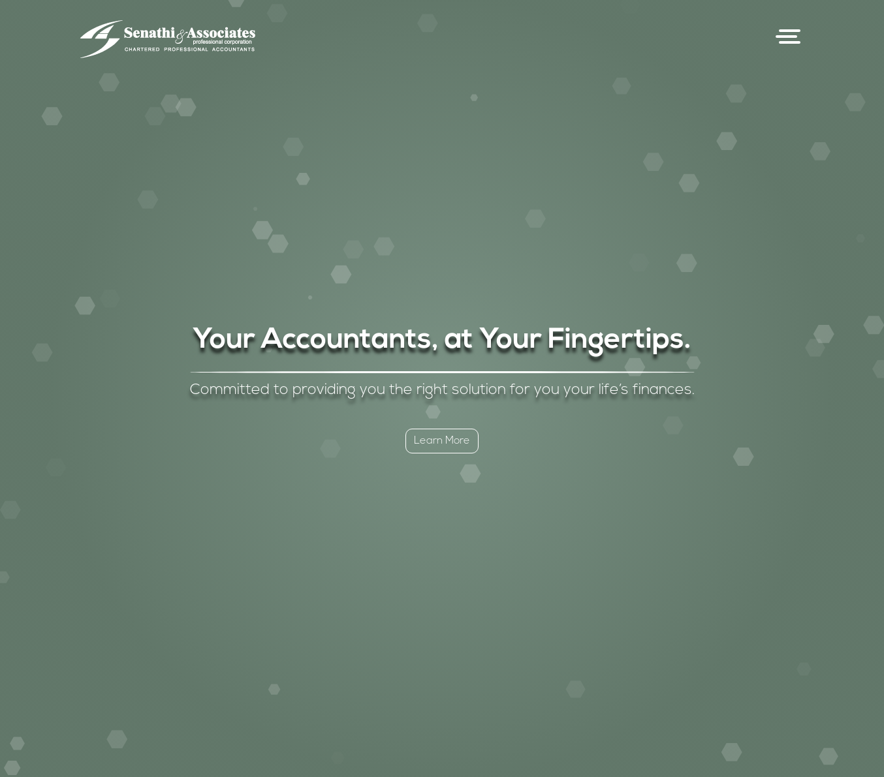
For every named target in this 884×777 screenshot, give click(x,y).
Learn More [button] (442, 441)
